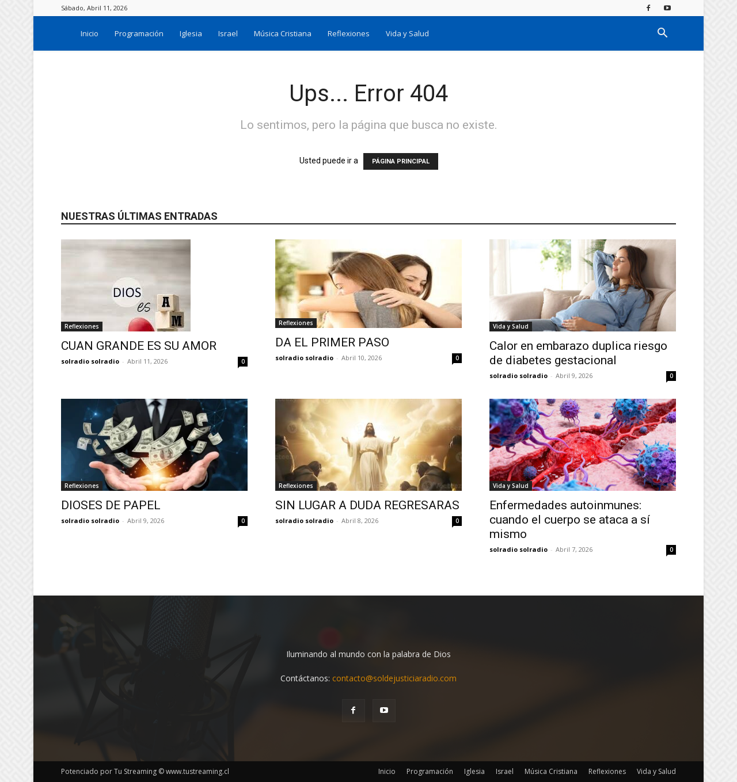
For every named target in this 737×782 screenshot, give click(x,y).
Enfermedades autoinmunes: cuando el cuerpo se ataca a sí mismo (569, 519)
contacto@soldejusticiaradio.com (394, 678)
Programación (139, 33)
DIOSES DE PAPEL (111, 505)
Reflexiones (349, 33)
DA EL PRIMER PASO (332, 342)
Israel (228, 33)
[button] (662, 34)
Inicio (89, 33)
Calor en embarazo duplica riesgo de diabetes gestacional (578, 353)
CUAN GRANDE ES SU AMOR (138, 346)
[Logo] (67, 33)
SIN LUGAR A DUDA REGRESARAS (367, 505)
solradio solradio (90, 361)
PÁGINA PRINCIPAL (401, 161)
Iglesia (191, 33)
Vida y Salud (407, 33)
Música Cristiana (282, 33)
